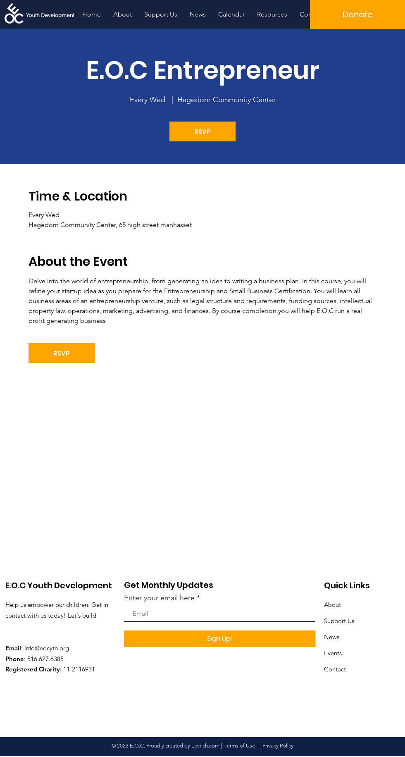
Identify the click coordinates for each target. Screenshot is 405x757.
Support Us (339, 621)
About (332, 605)
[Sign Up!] (219, 638)
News (331, 637)
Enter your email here (159, 598)
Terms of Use (239, 746)
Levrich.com (205, 746)
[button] (357, 14)
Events (333, 653)
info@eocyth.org (46, 648)
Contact (335, 669)
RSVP (202, 131)
